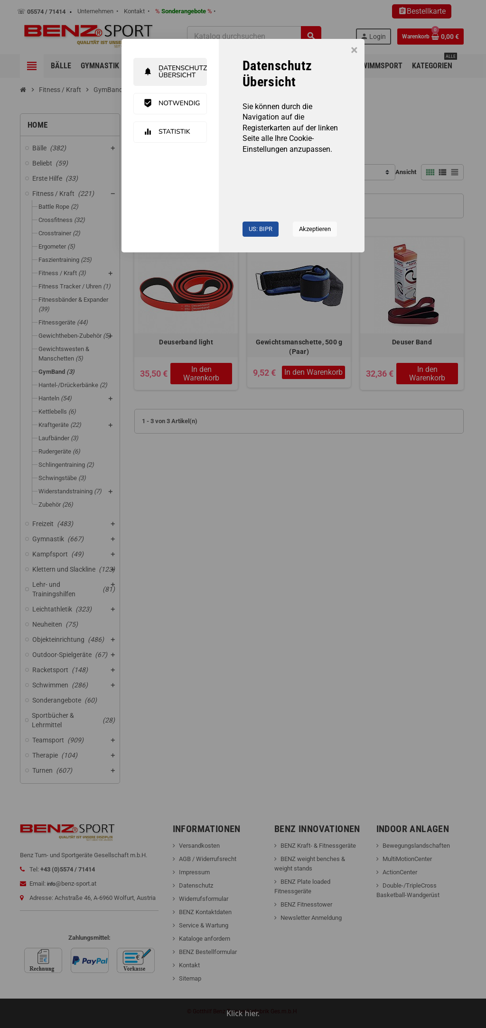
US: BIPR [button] (260, 228)
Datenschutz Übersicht (175, 72)
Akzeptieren (315, 228)
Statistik (166, 132)
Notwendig (171, 103)
